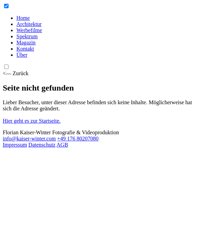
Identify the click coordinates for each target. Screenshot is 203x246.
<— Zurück (15, 73)
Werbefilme (29, 30)
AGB (62, 145)
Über (21, 55)
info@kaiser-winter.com (29, 138)
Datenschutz (41, 145)
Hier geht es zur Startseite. (31, 121)
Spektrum (27, 36)
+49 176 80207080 (77, 138)
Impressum (15, 145)
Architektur (29, 24)
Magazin (26, 42)
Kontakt (25, 49)
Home (23, 18)
